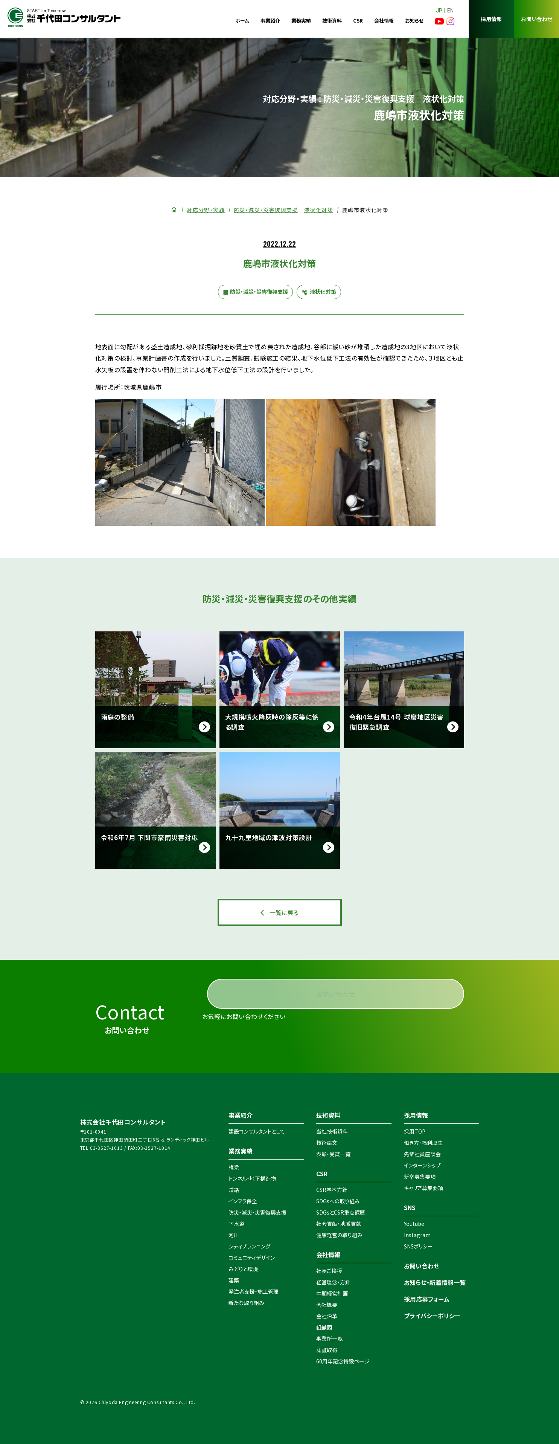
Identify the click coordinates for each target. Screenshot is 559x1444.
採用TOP (414, 1131)
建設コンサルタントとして (256, 1131)
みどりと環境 (243, 1269)
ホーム (242, 20)
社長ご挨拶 (329, 1270)
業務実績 (301, 20)
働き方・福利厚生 (423, 1142)
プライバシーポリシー (432, 1315)
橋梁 (233, 1167)
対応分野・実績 (206, 210)
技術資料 (332, 20)
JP (439, 11)
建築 (233, 1280)
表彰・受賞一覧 (333, 1154)
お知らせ (414, 20)
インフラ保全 (242, 1201)
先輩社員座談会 (422, 1154)
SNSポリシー (418, 1246)
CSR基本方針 (331, 1189)
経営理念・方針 (333, 1282)
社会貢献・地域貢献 (338, 1223)
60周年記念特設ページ (343, 1361)
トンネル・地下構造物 (252, 1178)
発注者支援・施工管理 (253, 1291)
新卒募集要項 (420, 1176)
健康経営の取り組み (339, 1235)
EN (450, 11)
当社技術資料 (332, 1131)
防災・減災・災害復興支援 (266, 210)
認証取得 (326, 1350)
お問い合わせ (536, 19)
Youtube (414, 1223)
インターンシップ (422, 1165)
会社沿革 (326, 1316)
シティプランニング (249, 1246)
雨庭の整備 (117, 716)
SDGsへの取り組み (338, 1201)
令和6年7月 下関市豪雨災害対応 (149, 837)
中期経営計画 (332, 1293)
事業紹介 (270, 20)
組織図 (324, 1327)
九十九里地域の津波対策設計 (268, 837)
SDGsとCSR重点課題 (340, 1212)
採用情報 (491, 19)
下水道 (236, 1223)
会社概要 (326, 1304)
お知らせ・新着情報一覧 (435, 1282)
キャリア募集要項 (423, 1188)
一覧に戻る (284, 912)
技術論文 (326, 1142)
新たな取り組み (246, 1302)
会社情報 (384, 20)
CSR (358, 20)
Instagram (417, 1235)
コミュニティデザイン (251, 1257)
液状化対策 (318, 210)
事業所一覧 (329, 1338)
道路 (233, 1189)
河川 (233, 1235)
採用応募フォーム (426, 1298)
